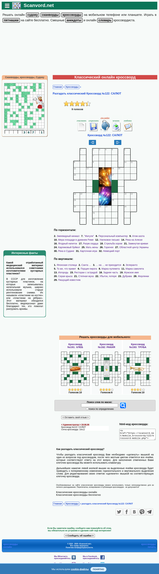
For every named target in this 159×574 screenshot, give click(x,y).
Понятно (98, 569)
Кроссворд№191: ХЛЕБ (75, 346)
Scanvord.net (37, 5)
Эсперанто (130, 265)
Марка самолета (133, 268)
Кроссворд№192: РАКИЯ (106, 346)
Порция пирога (87, 268)
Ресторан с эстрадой (84, 272)
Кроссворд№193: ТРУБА (137, 346)
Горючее (107, 247)
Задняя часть (109, 272)
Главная (56, 87)
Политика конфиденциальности (79, 549)
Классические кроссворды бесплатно (76, 496)
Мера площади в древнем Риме (74, 239)
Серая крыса (63, 276)
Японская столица (65, 265)
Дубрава (125, 276)
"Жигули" (87, 236)
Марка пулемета (109, 268)
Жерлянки (141, 276)
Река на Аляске (132, 239)
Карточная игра (86, 251)
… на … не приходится (106, 265)
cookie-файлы (80, 569)
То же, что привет (64, 268)
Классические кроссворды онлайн (74, 494)
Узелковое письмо (108, 239)
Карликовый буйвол (67, 247)
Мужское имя (129, 272)
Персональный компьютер (111, 236)
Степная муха (84, 276)
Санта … (85, 265)
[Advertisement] (79, 49)
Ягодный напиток (65, 243)
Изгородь (61, 272)
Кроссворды (70, 87)
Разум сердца (88, 243)
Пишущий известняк (67, 280)
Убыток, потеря (106, 276)
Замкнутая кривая (136, 243)
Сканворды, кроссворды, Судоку (23, 77)
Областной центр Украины (132, 247)
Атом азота (136, 236)
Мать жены (90, 247)
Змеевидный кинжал (66, 236)
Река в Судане (64, 251)
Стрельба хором (112, 243)
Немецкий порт (109, 251)
